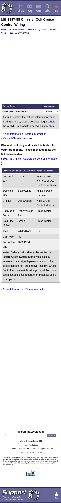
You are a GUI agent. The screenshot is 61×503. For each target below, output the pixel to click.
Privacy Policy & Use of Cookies (31, 452)
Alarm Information (13, 134)
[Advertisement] (30, 69)
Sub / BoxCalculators (21, 10)
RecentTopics (38, 10)
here (52, 121)
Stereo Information (35, 134)
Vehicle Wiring (34, 29)
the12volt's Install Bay (17, 29)
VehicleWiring (29, 10)
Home (3, 29)
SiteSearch (47, 10)
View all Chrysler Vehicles (17, 138)
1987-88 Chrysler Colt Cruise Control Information (30, 158)
